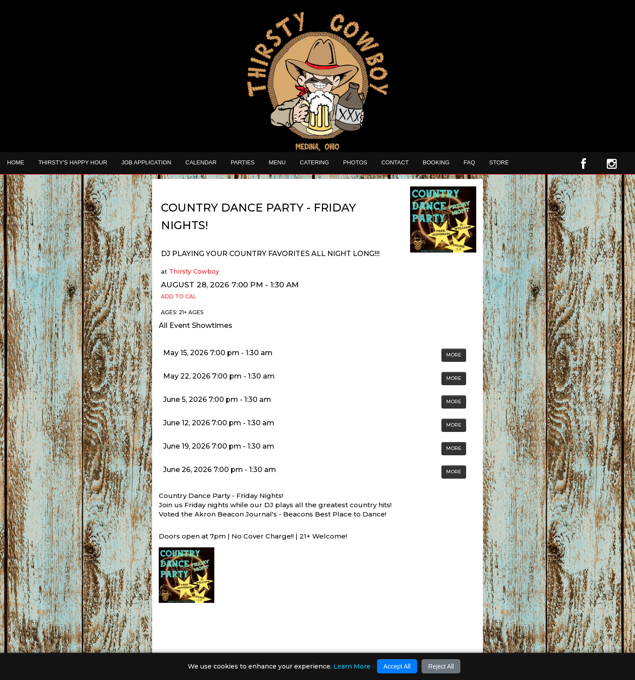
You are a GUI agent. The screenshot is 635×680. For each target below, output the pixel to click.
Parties (242, 162)
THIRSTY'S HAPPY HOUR (72, 162)
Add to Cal (178, 296)
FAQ (469, 162)
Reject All (441, 666)
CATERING (314, 162)
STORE (499, 162)
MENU (277, 162)
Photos (355, 162)
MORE (453, 355)
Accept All (397, 666)
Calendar (201, 162)
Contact (395, 162)
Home (15, 162)
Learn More (351, 666)
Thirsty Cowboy (194, 271)
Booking (436, 162)
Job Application (146, 162)
